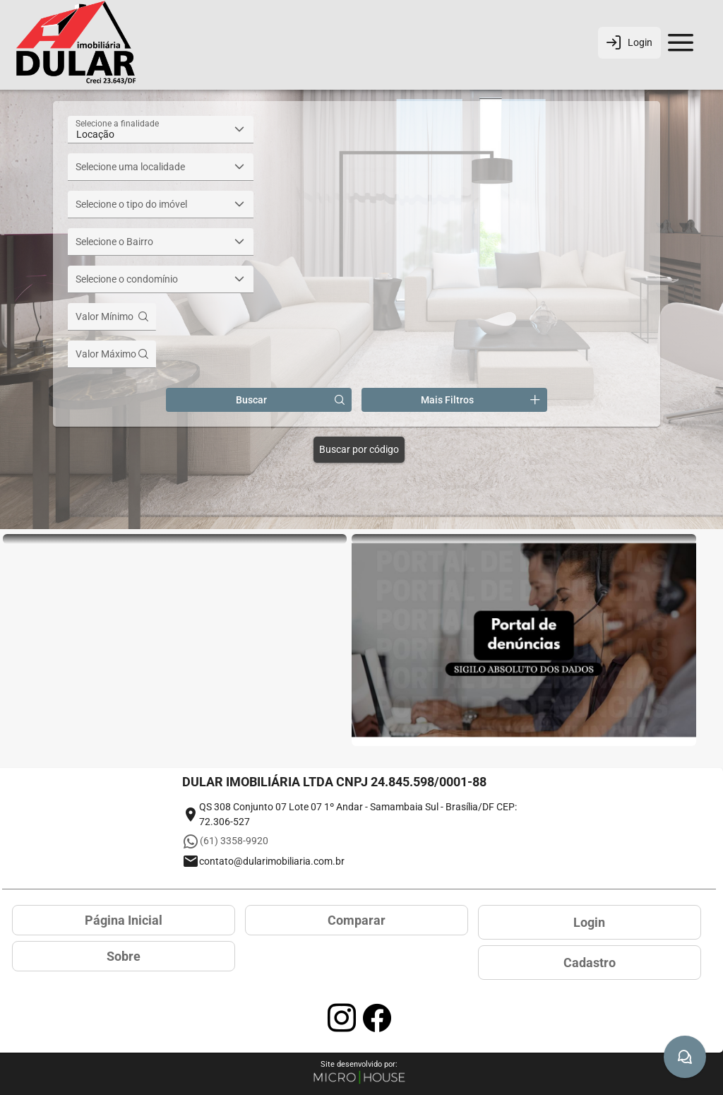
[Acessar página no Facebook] (377, 1018)
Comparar (357, 920)
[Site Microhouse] (359, 1078)
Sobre (124, 956)
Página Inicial (123, 920)
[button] (239, 130)
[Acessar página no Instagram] (341, 1018)
